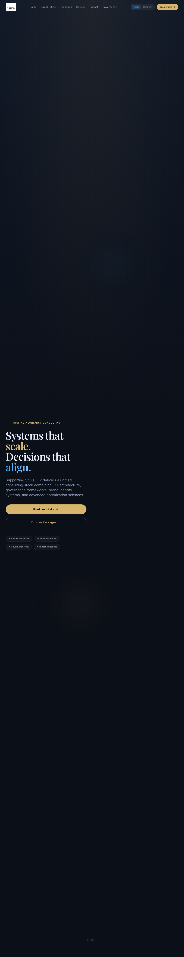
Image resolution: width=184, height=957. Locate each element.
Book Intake (168, 7)
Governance (109, 6)
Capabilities (48, 6)
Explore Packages (46, 522)
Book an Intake (46, 509)
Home (33, 6)
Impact (94, 6)
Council (80, 6)
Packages (66, 6)
